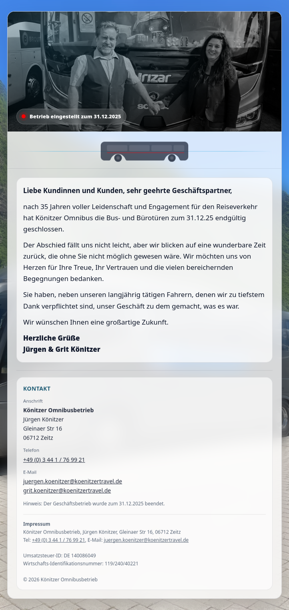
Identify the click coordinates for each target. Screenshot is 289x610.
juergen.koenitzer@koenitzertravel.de (72, 486)
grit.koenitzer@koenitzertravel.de (67, 495)
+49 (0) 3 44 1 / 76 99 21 (54, 464)
